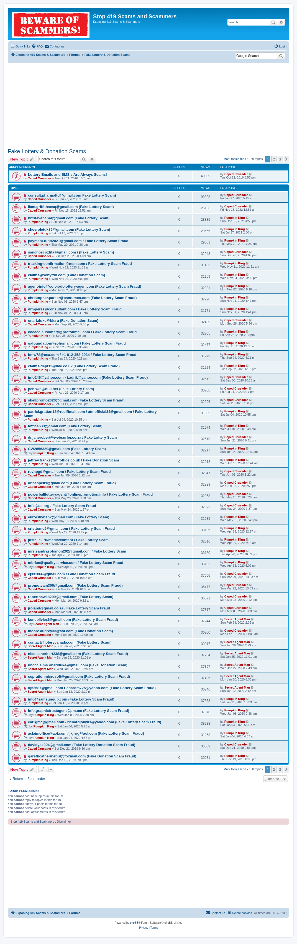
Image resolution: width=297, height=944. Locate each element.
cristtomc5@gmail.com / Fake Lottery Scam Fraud (71, 528)
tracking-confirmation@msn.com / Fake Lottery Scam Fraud (80, 264)
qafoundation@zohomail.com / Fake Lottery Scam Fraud (77, 343)
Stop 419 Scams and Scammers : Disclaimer (41, 821)
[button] (286, 159)
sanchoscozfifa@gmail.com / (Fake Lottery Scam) (71, 252)
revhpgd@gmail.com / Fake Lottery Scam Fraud (69, 472)
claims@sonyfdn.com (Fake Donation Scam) (66, 275)
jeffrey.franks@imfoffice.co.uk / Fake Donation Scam (73, 460)
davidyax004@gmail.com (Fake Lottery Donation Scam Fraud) (81, 745)
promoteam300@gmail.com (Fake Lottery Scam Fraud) (75, 585)
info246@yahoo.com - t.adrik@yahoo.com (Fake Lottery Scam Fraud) (88, 377)
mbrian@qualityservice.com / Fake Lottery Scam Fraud (75, 563)
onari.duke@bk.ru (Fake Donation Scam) (63, 320)
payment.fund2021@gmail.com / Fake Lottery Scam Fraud (78, 241)
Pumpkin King (38, 222)
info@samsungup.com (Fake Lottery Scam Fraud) (71, 699)
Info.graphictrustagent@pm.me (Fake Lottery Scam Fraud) (78, 711)
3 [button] (280, 159)
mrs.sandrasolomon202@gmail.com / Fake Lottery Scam (77, 551)
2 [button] (274, 159)
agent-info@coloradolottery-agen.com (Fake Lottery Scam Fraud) (84, 286)
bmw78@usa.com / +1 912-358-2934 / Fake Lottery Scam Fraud (82, 355)
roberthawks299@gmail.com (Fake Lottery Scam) (70, 597)
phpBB (134, 922)
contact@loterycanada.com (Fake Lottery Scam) (70, 642)
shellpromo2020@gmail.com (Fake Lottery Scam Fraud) (76, 400)
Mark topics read (235, 158)
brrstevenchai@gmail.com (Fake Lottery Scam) (68, 218)
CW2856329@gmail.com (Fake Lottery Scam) (67, 449)
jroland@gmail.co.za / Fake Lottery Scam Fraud (69, 608)
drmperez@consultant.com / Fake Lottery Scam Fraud (75, 309)
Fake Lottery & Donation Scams (47, 151)
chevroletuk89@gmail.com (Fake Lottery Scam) (69, 229)
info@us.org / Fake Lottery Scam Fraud (62, 506)
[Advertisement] (148, 105)
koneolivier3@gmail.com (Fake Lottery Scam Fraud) (73, 619)
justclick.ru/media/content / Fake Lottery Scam (68, 540)
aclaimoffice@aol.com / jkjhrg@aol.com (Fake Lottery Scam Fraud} (86, 733)
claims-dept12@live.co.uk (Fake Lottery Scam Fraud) (74, 366)
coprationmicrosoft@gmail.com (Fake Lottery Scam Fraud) (79, 676)
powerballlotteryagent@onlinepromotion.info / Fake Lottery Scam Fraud (90, 494)
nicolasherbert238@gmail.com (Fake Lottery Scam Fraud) (78, 654)
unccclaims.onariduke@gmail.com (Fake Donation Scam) (77, 665)
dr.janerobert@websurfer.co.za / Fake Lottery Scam (72, 437)
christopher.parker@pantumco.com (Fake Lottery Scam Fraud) (82, 298)
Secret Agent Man (46, 624)
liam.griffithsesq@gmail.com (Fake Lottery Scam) (71, 207)
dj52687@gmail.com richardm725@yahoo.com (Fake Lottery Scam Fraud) (92, 688)
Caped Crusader (39, 178)
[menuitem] (37, 46)
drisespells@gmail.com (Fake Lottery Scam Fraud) (72, 483)
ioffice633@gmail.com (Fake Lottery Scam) (65, 426)
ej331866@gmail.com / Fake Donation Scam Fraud (71, 574)
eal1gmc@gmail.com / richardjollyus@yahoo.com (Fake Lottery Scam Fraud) (94, 722)
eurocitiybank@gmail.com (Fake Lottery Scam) (68, 517)
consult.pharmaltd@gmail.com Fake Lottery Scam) (72, 195)
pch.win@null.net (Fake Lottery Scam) (61, 389)
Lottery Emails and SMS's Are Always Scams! (67, 174)
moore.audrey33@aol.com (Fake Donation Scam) (70, 631)
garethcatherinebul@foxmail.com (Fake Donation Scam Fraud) (82, 756)
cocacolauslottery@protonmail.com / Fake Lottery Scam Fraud (82, 332)
